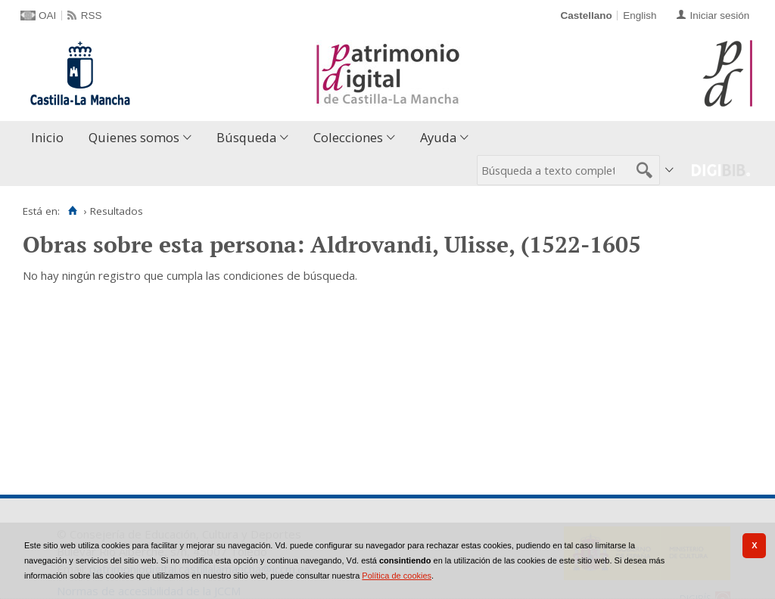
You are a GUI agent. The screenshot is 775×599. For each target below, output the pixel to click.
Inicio (47, 137)
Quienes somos (134, 137)
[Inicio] (72, 211)
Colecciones (348, 137)
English (639, 15)
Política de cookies (396, 575)
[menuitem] (50, 138)
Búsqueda (246, 137)
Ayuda (438, 137)
